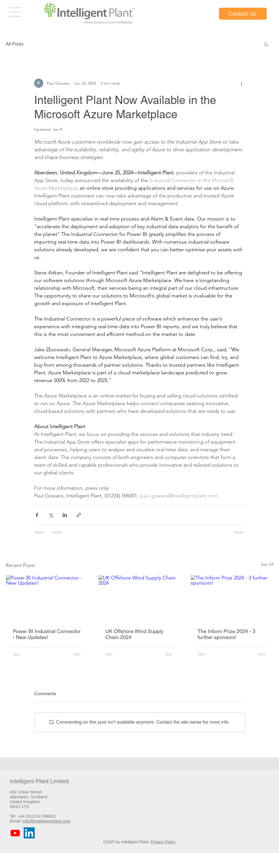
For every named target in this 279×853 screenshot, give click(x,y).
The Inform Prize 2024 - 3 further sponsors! (226, 634)
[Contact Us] (243, 14)
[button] (15, 12)
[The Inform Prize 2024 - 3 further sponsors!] (232, 598)
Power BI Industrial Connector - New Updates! (47, 634)
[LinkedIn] (29, 832)
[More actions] (241, 83)
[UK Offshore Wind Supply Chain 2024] (140, 598)
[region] (15, 13)
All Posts (14, 44)
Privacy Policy (163, 842)
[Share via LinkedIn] (64, 515)
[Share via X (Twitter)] (51, 515)
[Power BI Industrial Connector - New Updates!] (47, 598)
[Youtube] (15, 832)
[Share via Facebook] (37, 515)
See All (267, 564)
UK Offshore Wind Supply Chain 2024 (134, 634)
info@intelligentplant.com (47, 821)
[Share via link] (78, 515)
